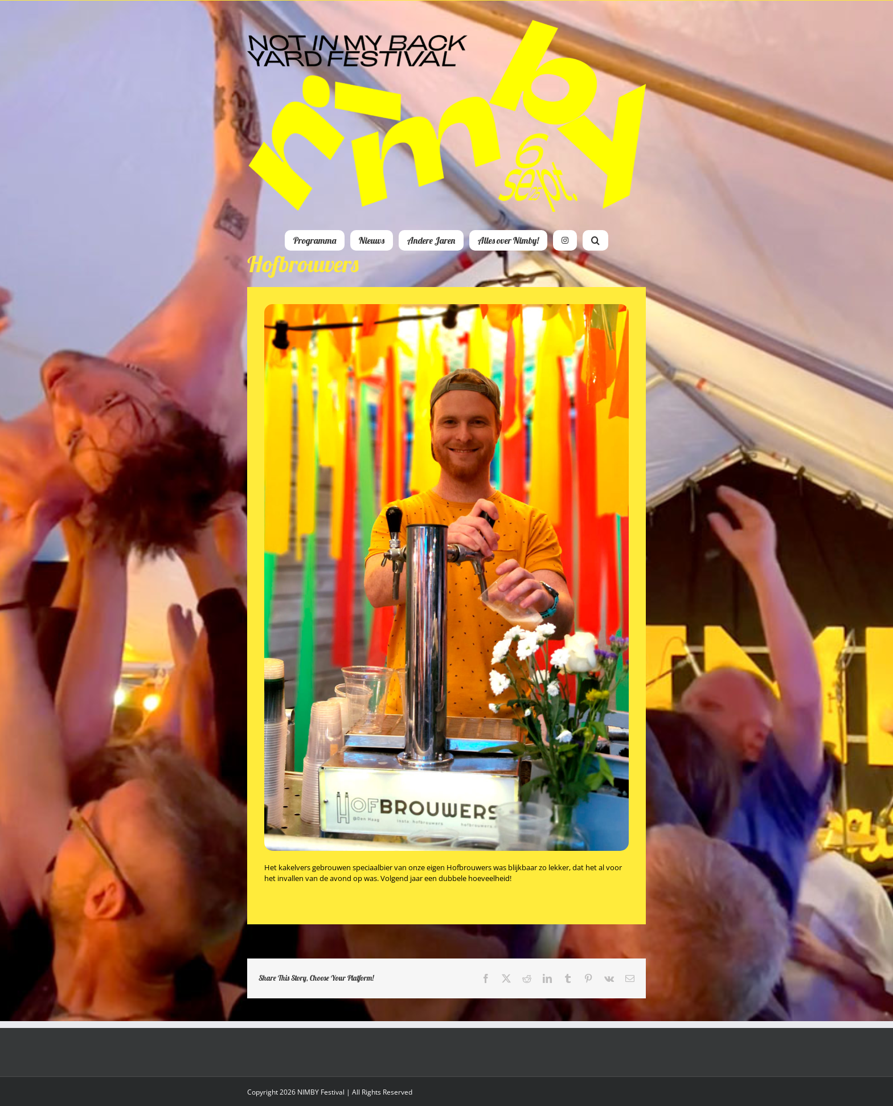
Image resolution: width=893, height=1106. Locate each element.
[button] (595, 240)
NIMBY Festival (321, 1092)
